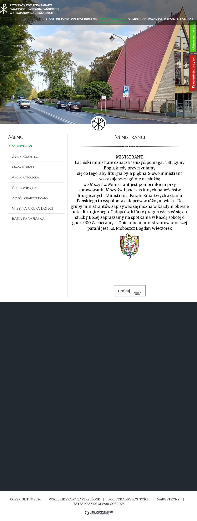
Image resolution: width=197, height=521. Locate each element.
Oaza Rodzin (23, 166)
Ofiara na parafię (193, 37)
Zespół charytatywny (30, 198)
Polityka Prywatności (128, 499)
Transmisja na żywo (193, 73)
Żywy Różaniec (25, 156)
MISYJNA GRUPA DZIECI (32, 208)
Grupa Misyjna (24, 187)
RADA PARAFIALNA (28, 218)
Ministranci (22, 146)
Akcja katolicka (25, 177)
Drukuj (129, 291)
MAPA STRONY (168, 499)
